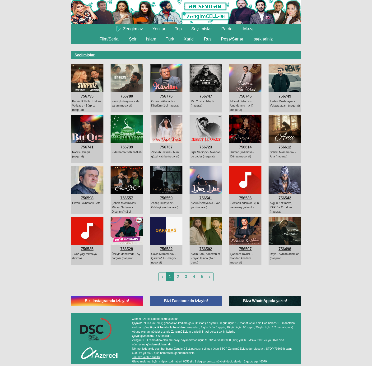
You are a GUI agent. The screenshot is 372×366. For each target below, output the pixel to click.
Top (178, 29)
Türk (170, 39)
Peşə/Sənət (232, 39)
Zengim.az (129, 28)
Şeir (132, 39)
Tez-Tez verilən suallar (146, 357)
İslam (151, 39)
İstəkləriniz (263, 39)
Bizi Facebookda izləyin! (186, 301)
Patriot (227, 29)
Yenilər (159, 29)
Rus (207, 39)
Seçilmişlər (201, 29)
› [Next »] (209, 277)
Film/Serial (109, 39)
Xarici (189, 39)
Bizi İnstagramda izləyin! (107, 301)
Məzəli (249, 29)
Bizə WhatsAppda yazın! (265, 301)
